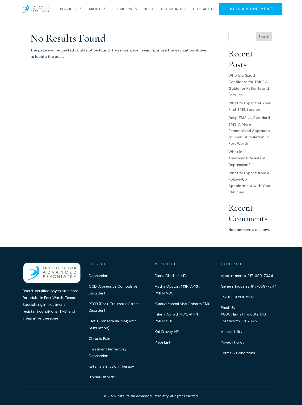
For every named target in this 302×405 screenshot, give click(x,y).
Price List (162, 342)
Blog (148, 9)
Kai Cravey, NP (167, 331)
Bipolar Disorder (102, 377)
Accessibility (232, 331)
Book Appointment (251, 9)
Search (264, 36)
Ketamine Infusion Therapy (111, 366)
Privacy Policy (232, 342)
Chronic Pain (99, 338)
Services (68, 9)
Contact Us (204, 9)
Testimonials (173, 9)
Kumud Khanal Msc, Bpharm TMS (182, 303)
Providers (122, 9)
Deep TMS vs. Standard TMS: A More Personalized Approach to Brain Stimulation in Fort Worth (249, 130)
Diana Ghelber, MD (170, 275)
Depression (98, 275)
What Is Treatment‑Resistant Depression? (246, 158)
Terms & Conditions (238, 352)
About (95, 9)
